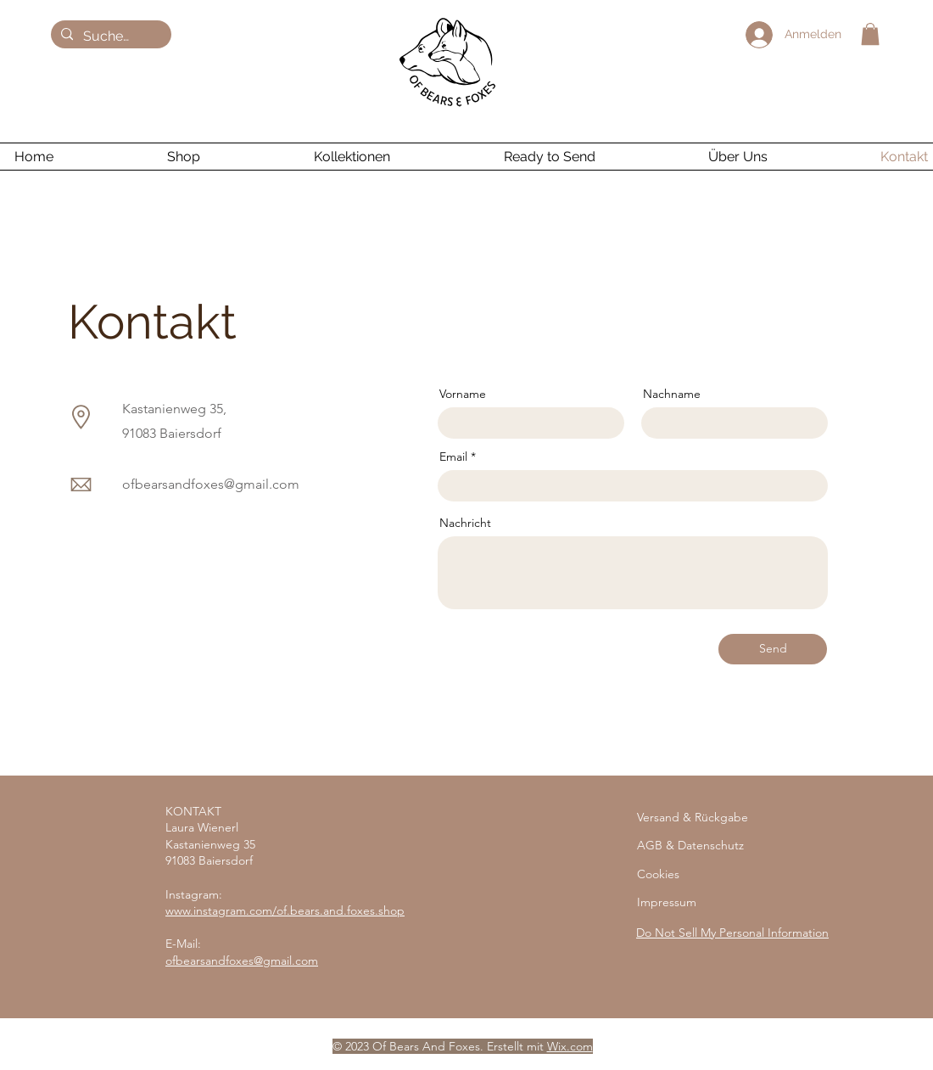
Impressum (666, 902)
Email (453, 456)
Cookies (658, 874)
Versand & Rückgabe (692, 817)
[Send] (772, 649)
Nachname (672, 394)
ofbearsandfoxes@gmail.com (210, 484)
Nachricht (465, 523)
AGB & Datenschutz (690, 845)
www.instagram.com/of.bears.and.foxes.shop (285, 910)
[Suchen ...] (109, 36)
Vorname (462, 394)
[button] (870, 34)
